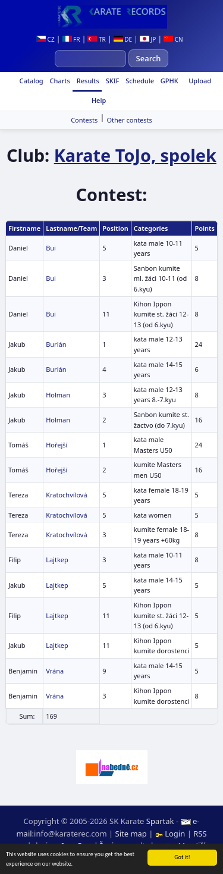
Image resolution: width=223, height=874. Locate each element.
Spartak (160, 821)
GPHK (168, 80)
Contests (84, 119)
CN (173, 39)
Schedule (139, 80)
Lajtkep (57, 559)
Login (171, 833)
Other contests (129, 119)
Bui (51, 247)
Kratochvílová (66, 494)
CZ (45, 39)
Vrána (55, 670)
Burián (56, 344)
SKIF (112, 80)
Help (98, 100)
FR (71, 39)
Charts (59, 80)
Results (87, 80)
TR (96, 39)
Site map (131, 833)
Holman (58, 394)
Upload (200, 80)
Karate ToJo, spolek (135, 155)
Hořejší (56, 444)
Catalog (30, 80)
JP (148, 39)
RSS (199, 833)
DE (123, 39)
